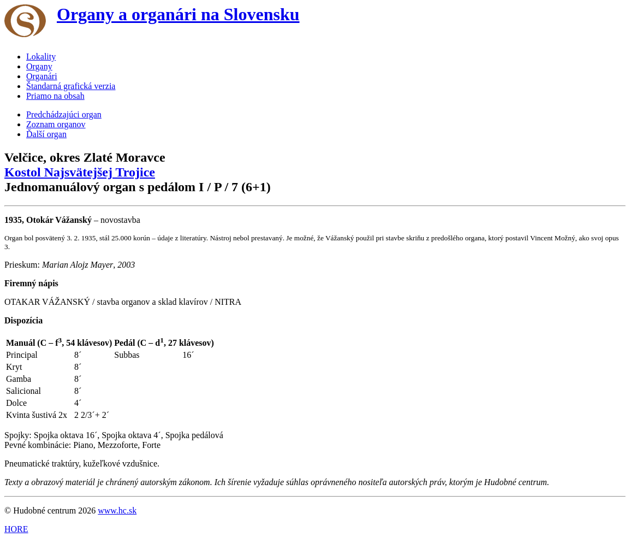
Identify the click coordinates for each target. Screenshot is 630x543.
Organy (39, 66)
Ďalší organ (46, 134)
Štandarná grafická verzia (70, 86)
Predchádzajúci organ (64, 114)
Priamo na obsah (55, 96)
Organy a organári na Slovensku (178, 14)
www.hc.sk (117, 510)
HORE (16, 529)
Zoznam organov (56, 124)
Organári (41, 76)
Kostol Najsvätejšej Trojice (79, 172)
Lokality (41, 56)
